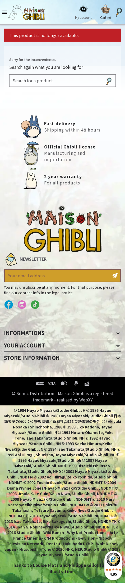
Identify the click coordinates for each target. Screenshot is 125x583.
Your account (24, 345)
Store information (32, 357)
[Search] (55, 81)
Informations (24, 333)
